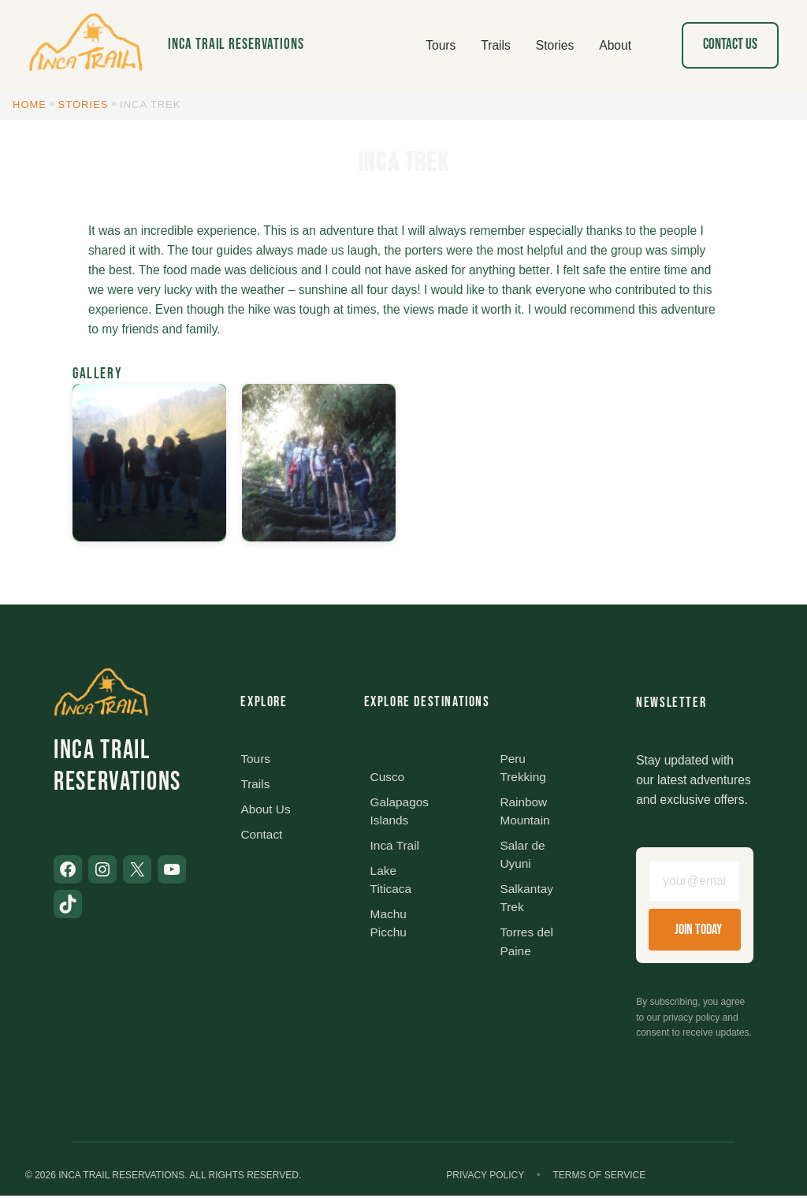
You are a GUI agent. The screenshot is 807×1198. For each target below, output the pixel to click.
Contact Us (730, 44)
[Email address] (695, 882)
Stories (83, 104)
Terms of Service (598, 1177)
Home (29, 104)
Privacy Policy (485, 1177)
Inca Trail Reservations (236, 44)
